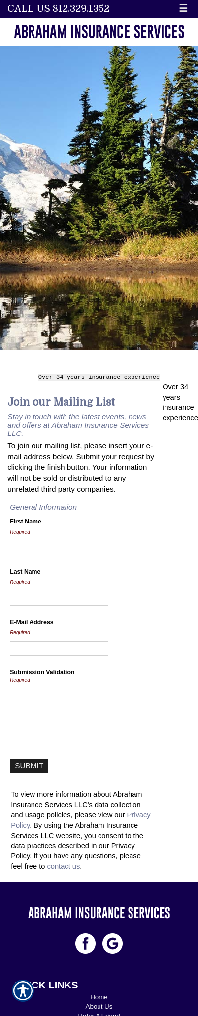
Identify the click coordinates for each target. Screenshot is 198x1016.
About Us (99, 1004)
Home (99, 995)
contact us (63, 865)
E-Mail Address (32, 620)
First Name (25, 519)
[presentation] (85, 706)
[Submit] (29, 764)
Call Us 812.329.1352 (58, 8)
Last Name (25, 570)
